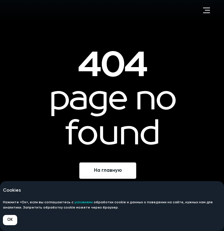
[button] (206, 10)
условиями (83, 202)
